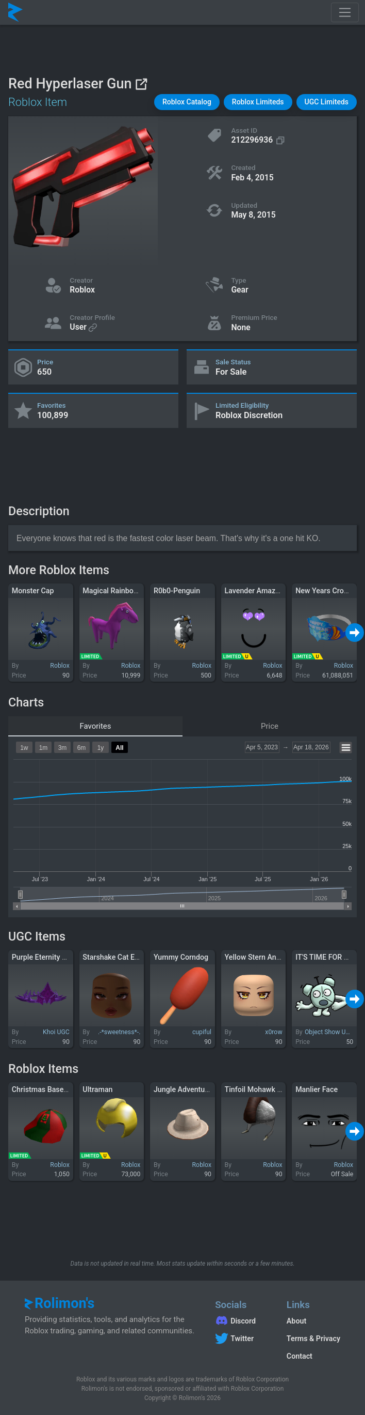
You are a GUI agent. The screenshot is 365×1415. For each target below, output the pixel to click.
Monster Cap (33, 591)
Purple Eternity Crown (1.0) (56, 957)
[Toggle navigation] (345, 12)
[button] (187, 102)
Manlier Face (316, 1089)
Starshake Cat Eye (112, 957)
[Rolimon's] (15, 12)
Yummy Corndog (181, 957)
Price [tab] (269, 726)
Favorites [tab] (95, 726)
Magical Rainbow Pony (119, 591)
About (296, 1321)
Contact (299, 1356)
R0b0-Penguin (177, 591)
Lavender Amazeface (259, 591)
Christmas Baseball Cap (51, 1089)
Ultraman (97, 1089)
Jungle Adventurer (184, 1089)
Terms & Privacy (313, 1338)
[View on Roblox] (141, 83)
